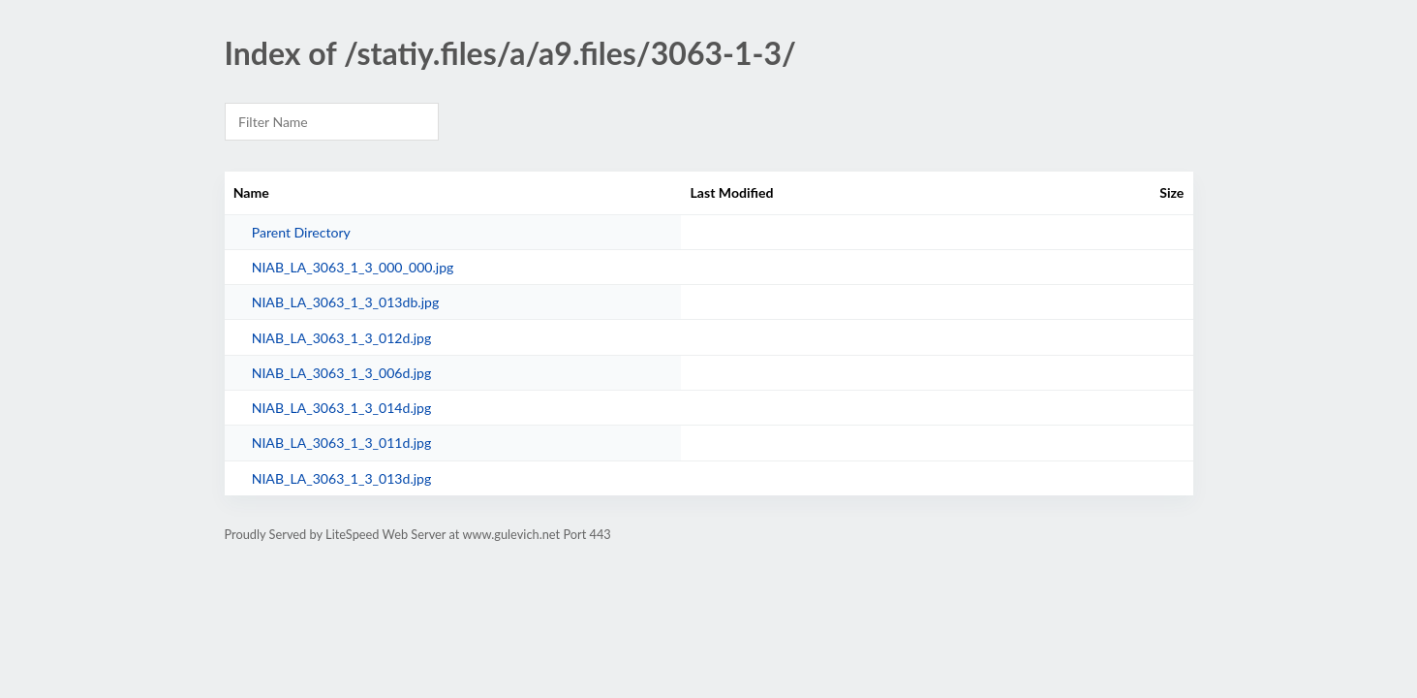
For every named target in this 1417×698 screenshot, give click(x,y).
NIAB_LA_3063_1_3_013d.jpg (342, 478)
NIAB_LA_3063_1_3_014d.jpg (342, 407)
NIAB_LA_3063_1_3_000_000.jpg (353, 267)
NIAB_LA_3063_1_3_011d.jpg (342, 442)
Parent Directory (301, 232)
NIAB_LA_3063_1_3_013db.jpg (346, 302)
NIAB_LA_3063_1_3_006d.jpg (342, 373)
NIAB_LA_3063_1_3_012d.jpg (342, 338)
